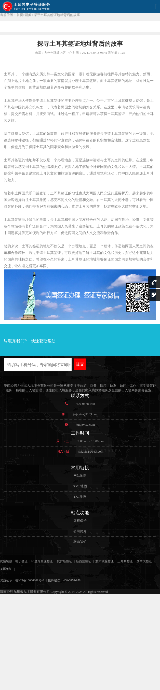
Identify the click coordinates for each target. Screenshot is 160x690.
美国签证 (6, 569)
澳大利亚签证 (104, 561)
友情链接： (7, 561)
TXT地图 (79, 496)
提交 (80, 364)
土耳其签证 (125, 561)
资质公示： (7, 580)
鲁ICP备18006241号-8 (29, 580)
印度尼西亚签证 (42, 561)
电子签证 (21, 561)
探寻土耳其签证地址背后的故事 (57, 15)
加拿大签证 (144, 561)
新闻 (28, 15)
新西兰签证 (83, 561)
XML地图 (80, 486)
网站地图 (80, 476)
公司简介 (80, 531)
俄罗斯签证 (64, 561)
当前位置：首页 (11, 15)
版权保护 (80, 521)
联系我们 (80, 541)
